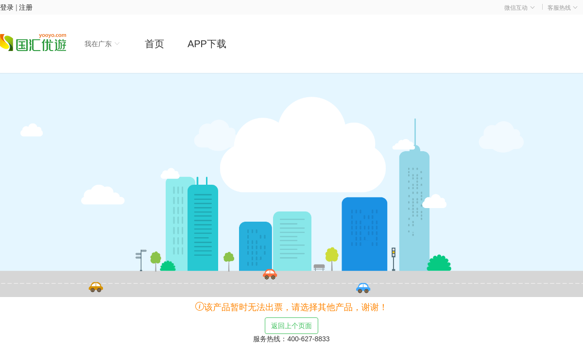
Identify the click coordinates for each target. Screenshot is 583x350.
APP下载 (207, 43)
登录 (7, 7)
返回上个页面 (291, 326)
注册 (26, 7)
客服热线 (563, 7)
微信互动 (519, 7)
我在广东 (102, 44)
